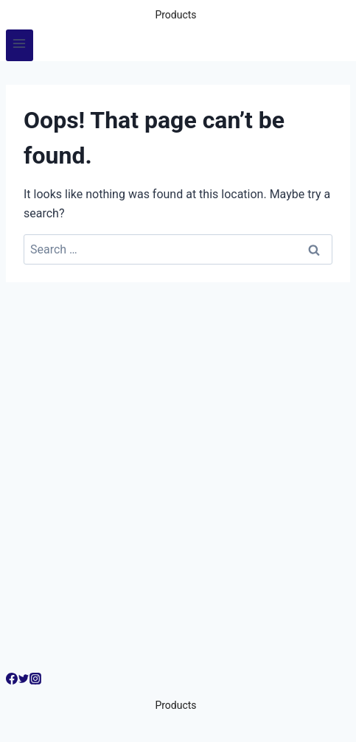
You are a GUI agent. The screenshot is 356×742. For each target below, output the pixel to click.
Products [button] (175, 15)
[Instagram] (35, 680)
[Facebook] (12, 680)
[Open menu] (19, 45)
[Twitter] (23, 680)
